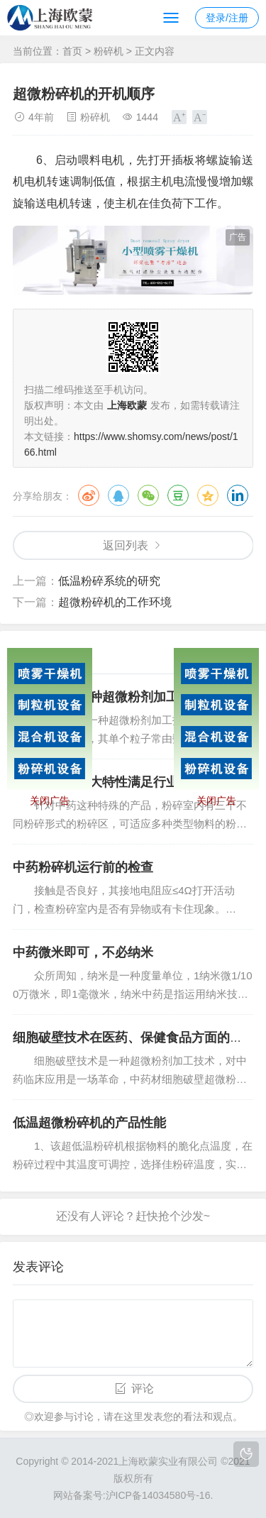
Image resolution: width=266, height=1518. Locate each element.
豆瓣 (178, 495)
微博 (88, 495)
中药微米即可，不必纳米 (83, 952)
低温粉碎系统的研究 (109, 581)
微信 (148, 495)
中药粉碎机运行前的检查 (83, 867)
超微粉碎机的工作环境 (115, 602)
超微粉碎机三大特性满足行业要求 (108, 782)
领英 (237, 495)
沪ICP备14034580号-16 (158, 1495)
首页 (72, 51)
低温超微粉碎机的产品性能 (89, 1123)
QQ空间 (207, 495)
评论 (142, 1388)
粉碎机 (108, 51)
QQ (118, 495)
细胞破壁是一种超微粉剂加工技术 (108, 697)
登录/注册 (227, 17)
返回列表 (125, 545)
